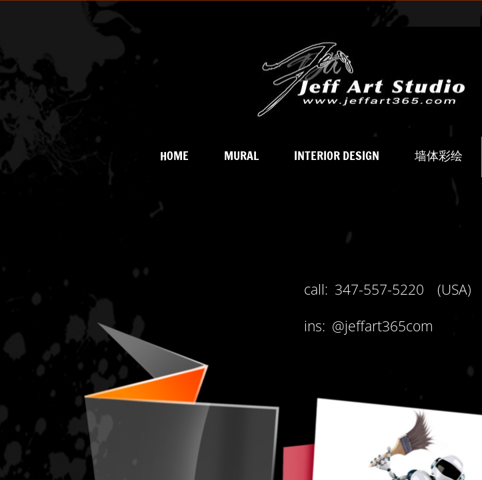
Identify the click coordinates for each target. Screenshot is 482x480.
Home (174, 155)
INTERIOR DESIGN (336, 155)
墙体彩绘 (439, 155)
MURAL (241, 155)
